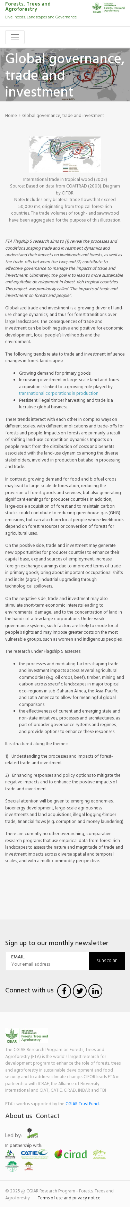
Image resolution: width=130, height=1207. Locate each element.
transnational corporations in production (58, 393)
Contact (48, 1116)
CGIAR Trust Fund (82, 1104)
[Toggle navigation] (15, 37)
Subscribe (106, 961)
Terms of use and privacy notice (69, 1198)
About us (18, 1116)
